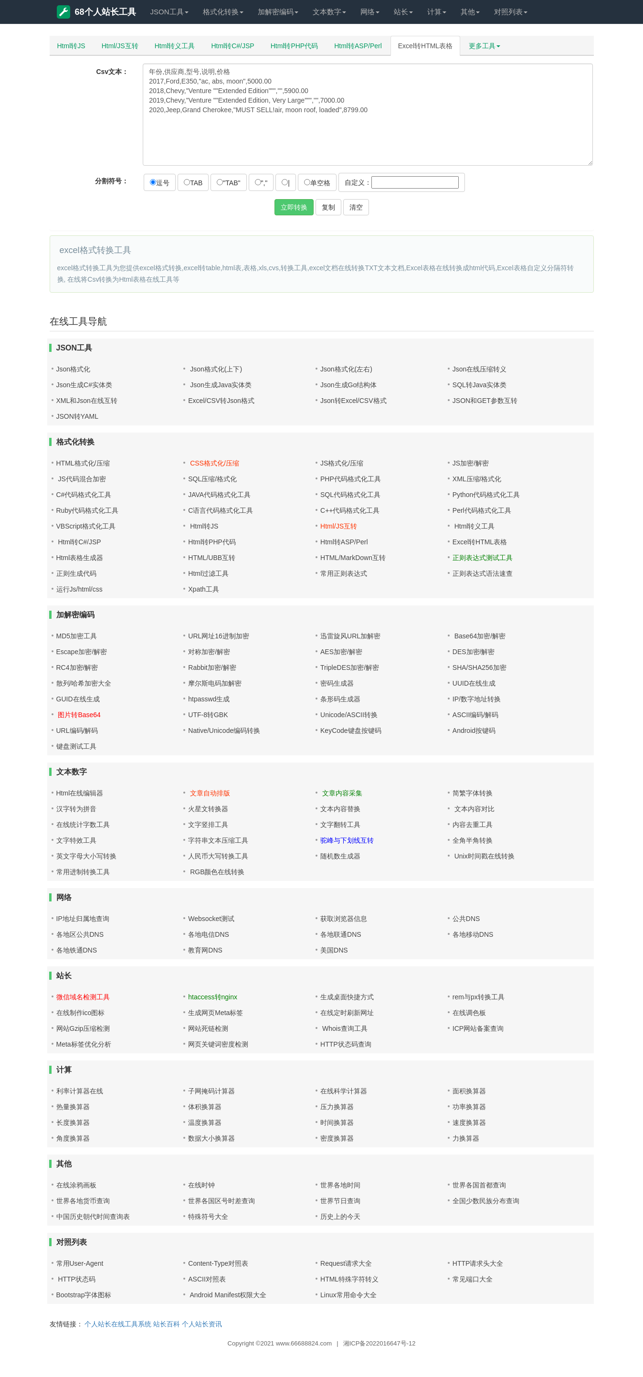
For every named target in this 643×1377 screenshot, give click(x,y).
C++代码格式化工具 (349, 510)
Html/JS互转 (120, 46)
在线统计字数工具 (83, 824)
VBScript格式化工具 (86, 526)
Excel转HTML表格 (425, 46)
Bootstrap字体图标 (84, 1295)
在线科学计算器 (343, 1091)
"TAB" (228, 183)
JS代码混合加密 (81, 479)
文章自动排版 (209, 793)
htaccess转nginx (212, 997)
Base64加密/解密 (479, 636)
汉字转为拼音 (76, 809)
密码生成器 (337, 683)
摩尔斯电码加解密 (215, 683)
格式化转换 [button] (223, 12)
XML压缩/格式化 (477, 479)
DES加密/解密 (474, 652)
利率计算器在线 (79, 1091)
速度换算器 (469, 1122)
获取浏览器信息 (343, 918)
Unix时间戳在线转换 (484, 856)
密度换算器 (337, 1138)
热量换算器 (73, 1107)
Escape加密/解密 (81, 652)
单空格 (317, 183)
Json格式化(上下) (215, 369)
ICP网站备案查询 (478, 1028)
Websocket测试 (211, 918)
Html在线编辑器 (80, 793)
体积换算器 (204, 1107)
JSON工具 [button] (169, 12)
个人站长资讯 (202, 1324)
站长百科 (166, 1324)
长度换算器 (73, 1122)
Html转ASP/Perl (358, 46)
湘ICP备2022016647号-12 (379, 1343)
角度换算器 (73, 1138)
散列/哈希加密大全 (84, 683)
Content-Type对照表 (218, 1263)
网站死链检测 (208, 1028)
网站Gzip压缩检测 (83, 1028)
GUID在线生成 (78, 699)
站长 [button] (403, 12)
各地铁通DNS (76, 950)
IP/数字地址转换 (477, 699)
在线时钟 (201, 1185)
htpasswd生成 (209, 699)
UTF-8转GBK (208, 715)
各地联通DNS (340, 934)
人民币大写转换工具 (218, 856)
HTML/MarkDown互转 (353, 557)
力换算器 (466, 1138)
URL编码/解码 (77, 730)
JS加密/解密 (471, 463)
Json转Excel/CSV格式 (353, 400)
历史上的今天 (340, 1216)
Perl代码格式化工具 (482, 510)
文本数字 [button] (329, 12)
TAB (193, 183)
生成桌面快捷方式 (347, 997)
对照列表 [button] (510, 12)
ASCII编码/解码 (475, 715)
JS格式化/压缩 (341, 463)
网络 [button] (369, 12)
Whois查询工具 (344, 1028)
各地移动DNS (473, 934)
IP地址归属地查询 (82, 918)
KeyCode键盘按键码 (350, 730)
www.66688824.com (304, 1343)
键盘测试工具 (76, 746)
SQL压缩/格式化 (212, 479)
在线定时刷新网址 (347, 1013)
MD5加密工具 (76, 636)
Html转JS (71, 46)
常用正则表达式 (343, 573)
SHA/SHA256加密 (479, 667)
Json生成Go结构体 (348, 385)
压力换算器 (337, 1107)
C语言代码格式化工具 (220, 510)
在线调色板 (469, 1013)
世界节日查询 (340, 1201)
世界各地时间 (340, 1185)
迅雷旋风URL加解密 (350, 636)
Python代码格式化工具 (486, 494)
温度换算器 (204, 1122)
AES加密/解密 (341, 652)
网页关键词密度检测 (218, 1044)
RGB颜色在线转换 (216, 872)
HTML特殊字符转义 (349, 1279)
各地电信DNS (208, 934)
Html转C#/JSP (232, 46)
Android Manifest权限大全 (227, 1295)
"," (261, 183)
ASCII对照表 (207, 1279)
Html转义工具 (175, 46)
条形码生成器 (340, 699)
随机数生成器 (340, 856)
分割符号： (111, 181)
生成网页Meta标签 (215, 1013)
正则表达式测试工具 (483, 557)
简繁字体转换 (473, 793)
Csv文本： (112, 71)
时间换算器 (337, 1122)
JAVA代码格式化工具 (219, 494)
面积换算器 (469, 1091)
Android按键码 (474, 730)
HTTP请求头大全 (478, 1263)
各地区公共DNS (80, 934)
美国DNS (334, 950)
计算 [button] (436, 12)
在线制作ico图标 (80, 1013)
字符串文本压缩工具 (218, 840)
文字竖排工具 (208, 824)
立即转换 (294, 207)
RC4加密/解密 (77, 667)
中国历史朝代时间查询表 (93, 1216)
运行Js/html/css (79, 589)
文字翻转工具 (340, 824)
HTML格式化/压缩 (83, 463)
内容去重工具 (473, 824)
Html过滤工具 (208, 573)
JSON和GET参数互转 (485, 400)
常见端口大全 (473, 1279)
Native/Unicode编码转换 (224, 730)
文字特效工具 (76, 840)
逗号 (159, 183)
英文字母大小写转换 (86, 856)
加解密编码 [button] (278, 12)
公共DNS (466, 918)
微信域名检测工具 (83, 997)
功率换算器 (469, 1107)
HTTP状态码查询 (345, 1044)
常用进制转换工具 (83, 872)
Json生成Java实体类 (220, 385)
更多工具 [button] (484, 46)
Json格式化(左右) (346, 369)
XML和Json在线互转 (86, 400)
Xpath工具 (203, 589)
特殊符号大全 (208, 1216)
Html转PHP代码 (294, 46)
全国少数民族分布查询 (486, 1201)
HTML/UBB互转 (211, 557)
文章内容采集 (341, 793)
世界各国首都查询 (479, 1185)
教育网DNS (205, 950)
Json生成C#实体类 (84, 385)
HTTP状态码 (75, 1279)
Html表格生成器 (80, 557)
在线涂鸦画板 (76, 1185)
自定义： (402, 182)
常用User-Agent (80, 1263)
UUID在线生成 (474, 683)
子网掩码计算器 (211, 1091)
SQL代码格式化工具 (350, 494)
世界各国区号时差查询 (221, 1201)
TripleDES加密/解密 (349, 667)
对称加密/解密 (209, 652)
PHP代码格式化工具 (350, 479)
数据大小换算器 (211, 1138)
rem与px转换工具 (479, 997)
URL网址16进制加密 (218, 636)
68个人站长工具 (96, 12)
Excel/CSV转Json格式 (221, 400)
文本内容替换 (340, 809)
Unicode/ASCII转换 (349, 715)
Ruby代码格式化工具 (87, 510)
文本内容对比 (474, 809)
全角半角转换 (473, 840)
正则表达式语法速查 (483, 573)
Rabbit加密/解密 (212, 667)
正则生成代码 (76, 573)
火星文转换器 (208, 809)
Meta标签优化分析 (83, 1044)
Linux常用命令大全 (348, 1295)
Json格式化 (73, 369)
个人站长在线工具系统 (117, 1324)
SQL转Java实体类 (480, 385)
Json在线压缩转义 (480, 369)
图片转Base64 (78, 715)
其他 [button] (470, 12)
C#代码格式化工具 (84, 494)
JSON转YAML (77, 416)
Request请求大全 (346, 1263)
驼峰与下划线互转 (347, 840)
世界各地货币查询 (83, 1201)
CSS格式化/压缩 (213, 463)
